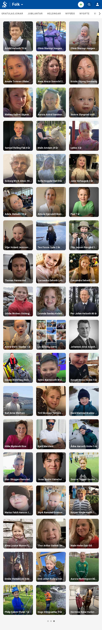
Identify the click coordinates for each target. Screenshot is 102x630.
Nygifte (84, 13)
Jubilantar (35, 13)
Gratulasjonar (12, 13)
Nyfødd (70, 13)
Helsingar (54, 13)
